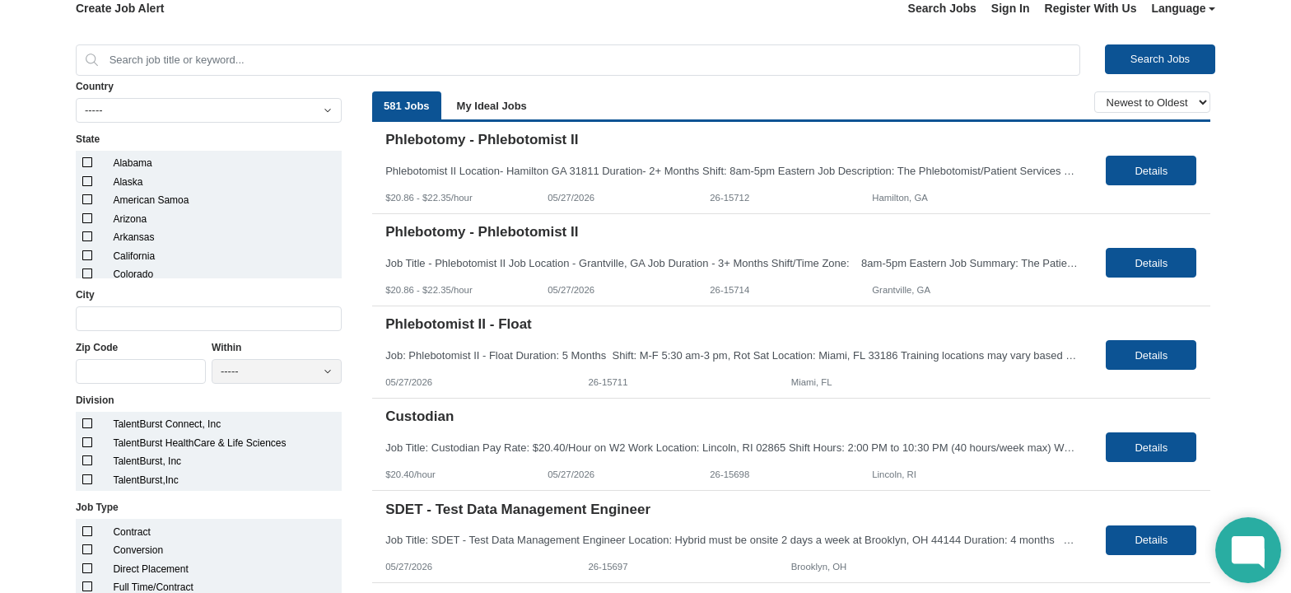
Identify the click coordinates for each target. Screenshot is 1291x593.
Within (227, 347)
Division (95, 400)
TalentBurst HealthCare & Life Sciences (199, 443)
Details (1151, 171)
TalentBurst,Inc (145, 480)
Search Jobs (942, 8)
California (134, 256)
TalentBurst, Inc (147, 461)
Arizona (130, 219)
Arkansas (133, 237)
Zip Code (97, 347)
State (88, 139)
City (85, 295)
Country (95, 86)
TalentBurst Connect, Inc (167, 424)
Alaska (127, 182)
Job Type (97, 507)
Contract (131, 532)
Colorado (133, 274)
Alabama (132, 163)
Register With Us (1091, 8)
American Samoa (151, 200)
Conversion (138, 550)
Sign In (1010, 8)
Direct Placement (150, 569)
